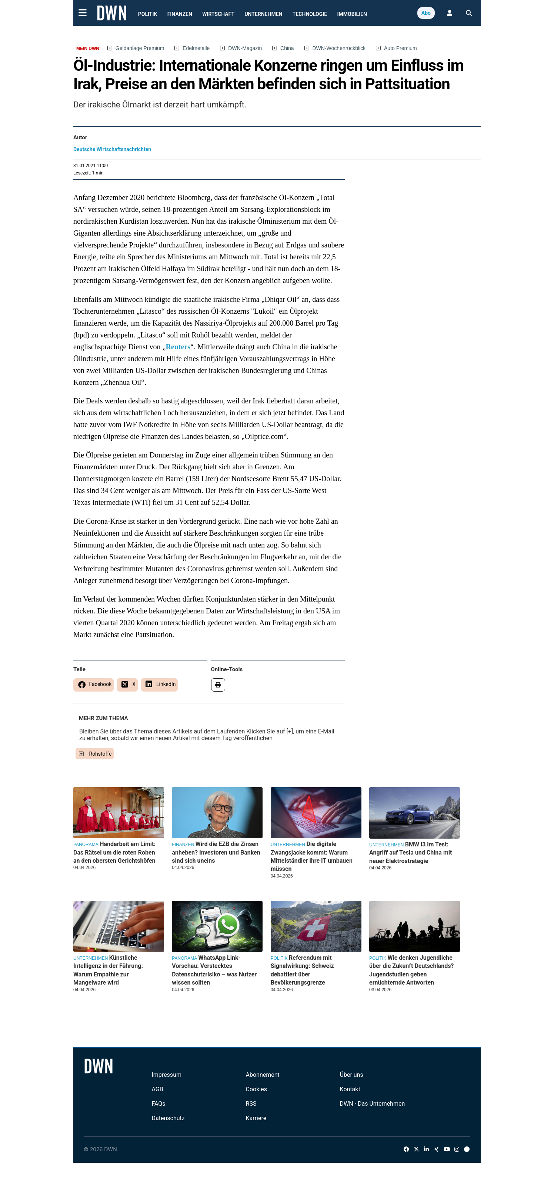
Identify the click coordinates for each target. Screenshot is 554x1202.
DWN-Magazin (245, 48)
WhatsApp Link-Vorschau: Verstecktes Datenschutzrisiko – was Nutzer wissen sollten (214, 970)
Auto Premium (400, 48)
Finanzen (179, 14)
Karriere (256, 1118)
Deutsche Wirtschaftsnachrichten (112, 149)
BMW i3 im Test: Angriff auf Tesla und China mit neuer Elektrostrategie (410, 853)
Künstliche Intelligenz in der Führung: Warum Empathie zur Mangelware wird (108, 970)
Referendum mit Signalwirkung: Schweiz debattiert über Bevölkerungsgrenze (302, 970)
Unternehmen (263, 14)
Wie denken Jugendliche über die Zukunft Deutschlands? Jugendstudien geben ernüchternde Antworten (411, 970)
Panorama (86, 844)
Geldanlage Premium (140, 48)
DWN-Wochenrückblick (339, 48)
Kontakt (350, 1089)
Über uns (351, 1074)
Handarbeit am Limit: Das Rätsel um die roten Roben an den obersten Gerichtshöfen (114, 852)
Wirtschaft (218, 14)
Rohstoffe (100, 754)
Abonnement (263, 1074)
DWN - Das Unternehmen (372, 1103)
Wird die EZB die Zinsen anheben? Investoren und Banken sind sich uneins (216, 852)
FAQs (158, 1103)
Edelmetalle (196, 48)
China (287, 48)
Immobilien (352, 14)
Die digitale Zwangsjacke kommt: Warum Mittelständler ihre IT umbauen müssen (312, 856)
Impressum (166, 1074)
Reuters (178, 347)
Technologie (310, 14)
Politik (147, 14)
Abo (426, 13)
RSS (251, 1103)
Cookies (256, 1089)
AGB (157, 1089)
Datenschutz (167, 1118)
